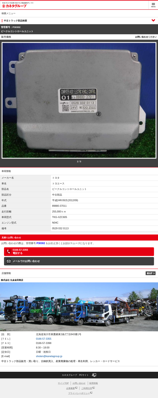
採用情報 (93, 383)
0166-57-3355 (43, 338)
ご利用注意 (86, 388)
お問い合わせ (79, 383)
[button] (79, 251)
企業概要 (70, 388)
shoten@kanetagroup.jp (49, 356)
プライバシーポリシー (79, 393)
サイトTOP (63, 383)
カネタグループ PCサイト (79, 375)
